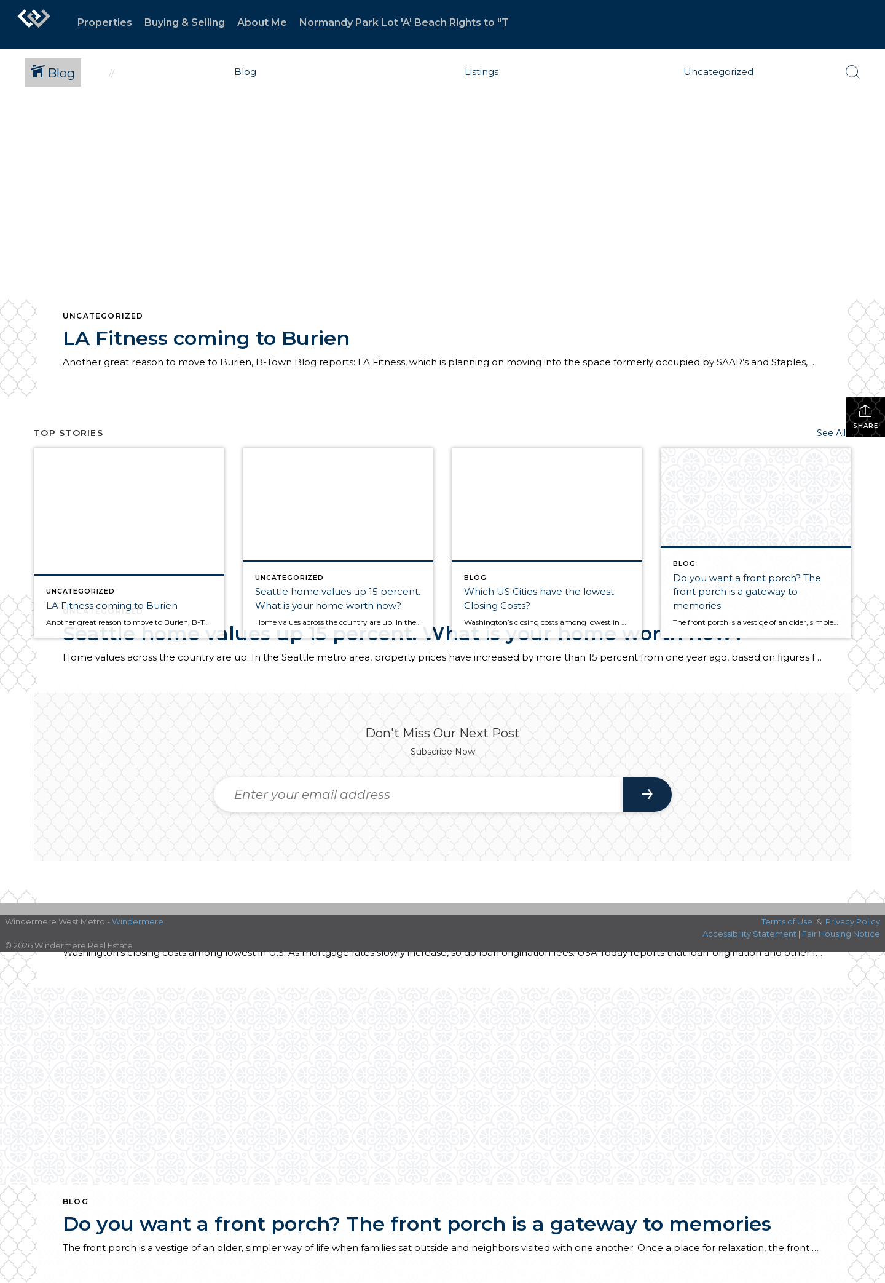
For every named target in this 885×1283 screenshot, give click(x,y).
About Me (262, 22)
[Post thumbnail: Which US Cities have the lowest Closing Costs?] (547, 543)
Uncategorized (103, 315)
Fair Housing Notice (841, 934)
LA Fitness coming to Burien (206, 338)
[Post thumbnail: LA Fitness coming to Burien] (129, 543)
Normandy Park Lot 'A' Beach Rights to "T (404, 22)
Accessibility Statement (749, 934)
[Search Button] (853, 72)
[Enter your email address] (418, 794)
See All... (834, 433)
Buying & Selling (184, 22)
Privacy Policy (852, 921)
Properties (104, 22)
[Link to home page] (33, 24)
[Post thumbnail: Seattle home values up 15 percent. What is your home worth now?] (338, 543)
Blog (75, 1201)
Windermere (137, 921)
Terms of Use (786, 921)
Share (865, 416)
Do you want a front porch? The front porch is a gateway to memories (417, 1224)
